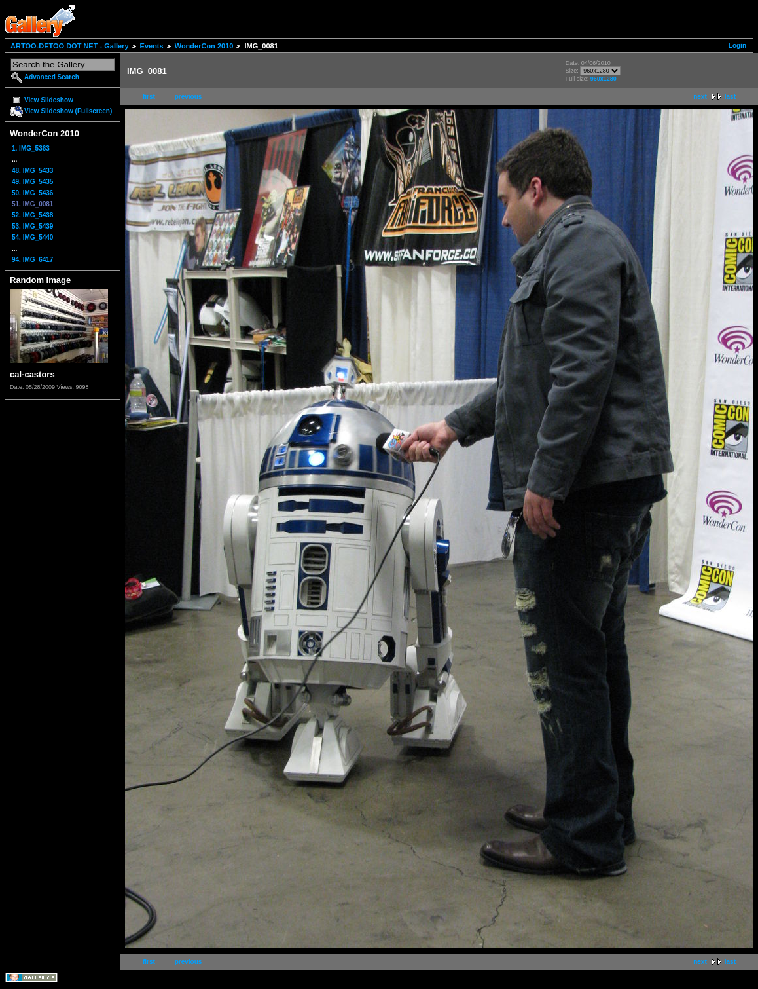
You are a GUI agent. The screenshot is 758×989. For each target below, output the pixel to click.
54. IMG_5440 (32, 237)
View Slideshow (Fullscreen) (68, 111)
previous (188, 96)
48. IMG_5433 (32, 170)
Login (737, 45)
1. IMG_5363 (31, 148)
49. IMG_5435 (32, 181)
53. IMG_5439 (32, 226)
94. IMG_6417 (32, 259)
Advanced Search (51, 77)
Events (152, 46)
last (730, 96)
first (149, 96)
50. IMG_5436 (32, 192)
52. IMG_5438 (32, 215)
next (700, 96)
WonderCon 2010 (204, 46)
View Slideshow (48, 99)
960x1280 (603, 78)
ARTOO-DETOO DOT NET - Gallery (69, 46)
